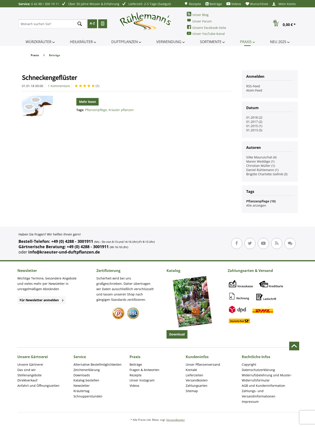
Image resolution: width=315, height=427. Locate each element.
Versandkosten (197, 380)
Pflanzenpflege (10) (261, 201)
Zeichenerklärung (86, 370)
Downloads (81, 375)
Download (177, 334)
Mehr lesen (87, 102)
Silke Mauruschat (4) (261, 157)
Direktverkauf (27, 380)
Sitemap (192, 391)
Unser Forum (199, 20)
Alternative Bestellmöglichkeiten (97, 364)
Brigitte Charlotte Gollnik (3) (266, 174)
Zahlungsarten (196, 385)
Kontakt (191, 370)
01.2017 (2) (254, 122)
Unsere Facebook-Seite (206, 27)
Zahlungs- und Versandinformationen (258, 393)
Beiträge (213, 4)
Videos (233, 4)
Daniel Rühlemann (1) (262, 170)
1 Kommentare (59, 86)
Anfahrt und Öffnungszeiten (38, 385)
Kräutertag (81, 391)
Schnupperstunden (87, 396)
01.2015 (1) (254, 126)
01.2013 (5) (254, 130)
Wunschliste (257, 4)
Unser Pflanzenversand (203, 364)
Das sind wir (26, 370)
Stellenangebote (29, 375)
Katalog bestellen (86, 380)
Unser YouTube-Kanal (206, 33)
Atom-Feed (254, 90)
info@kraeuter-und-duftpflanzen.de (64, 252)
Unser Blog (198, 14)
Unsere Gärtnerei (30, 364)
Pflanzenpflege (96, 110)
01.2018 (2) (254, 117)
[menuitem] (192, 3)
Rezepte (192, 3)
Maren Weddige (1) (260, 161)
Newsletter (81, 385)
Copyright (249, 364)
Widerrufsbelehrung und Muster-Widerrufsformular (267, 378)
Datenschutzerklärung (258, 370)
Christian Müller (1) (260, 166)
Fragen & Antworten (144, 370)
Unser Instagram (142, 380)
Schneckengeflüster (49, 77)
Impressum (250, 401)
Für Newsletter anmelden (41, 300)
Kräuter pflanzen (121, 110)
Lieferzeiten (194, 375)
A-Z (92, 23)
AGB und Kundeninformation (263, 385)
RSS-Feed (253, 86)
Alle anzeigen (256, 205)
